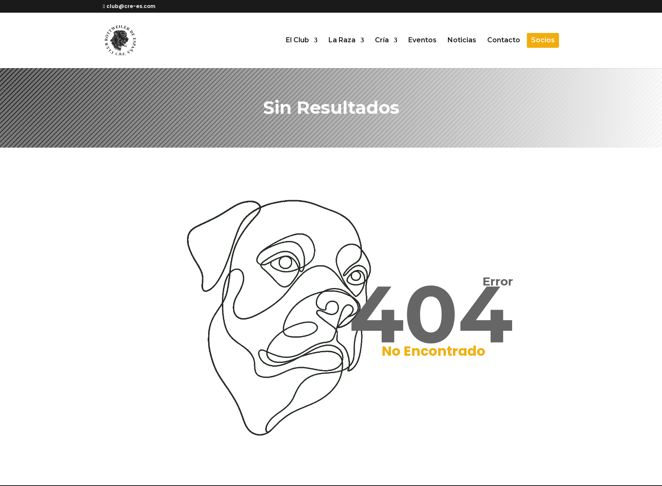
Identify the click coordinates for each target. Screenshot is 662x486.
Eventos (422, 40)
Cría (382, 40)
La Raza (341, 40)
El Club (297, 40)
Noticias (462, 40)
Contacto (503, 40)
